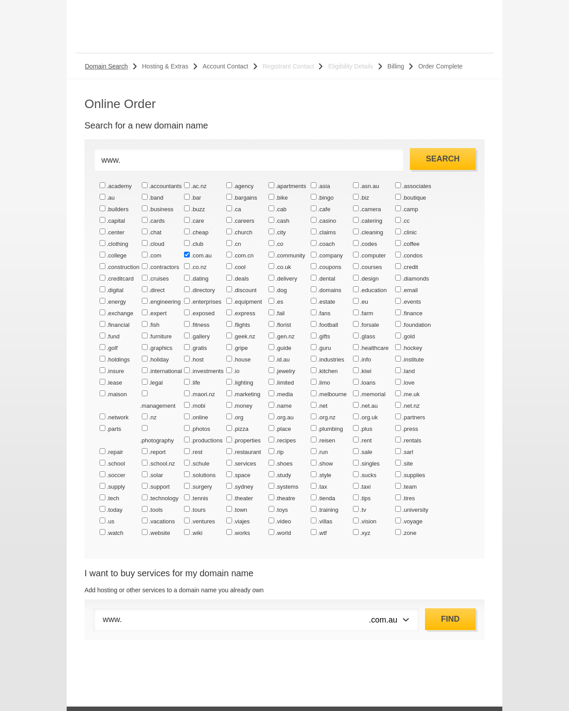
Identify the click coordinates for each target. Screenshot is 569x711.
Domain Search (106, 66)
